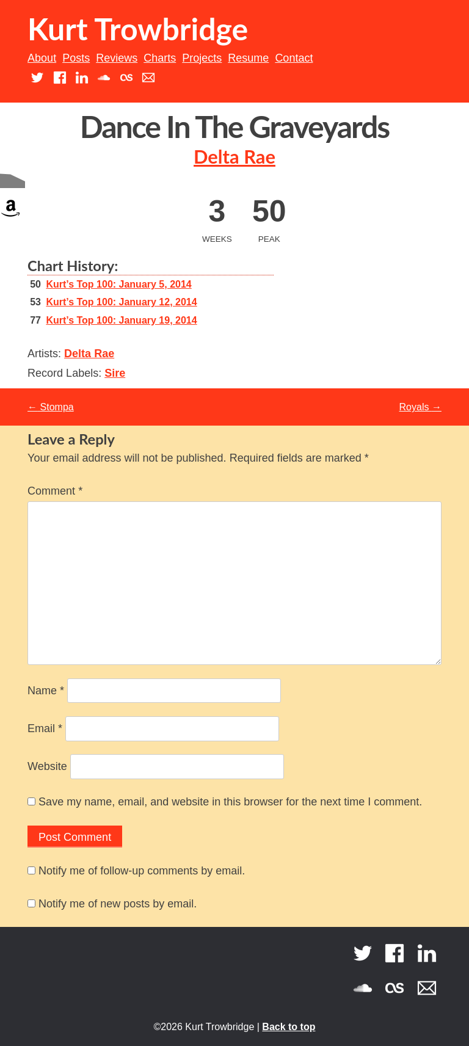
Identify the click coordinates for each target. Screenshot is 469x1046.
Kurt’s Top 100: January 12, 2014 (121, 302)
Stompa (50, 407)
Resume (248, 58)
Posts (76, 58)
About (41, 58)
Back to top (288, 1027)
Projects (202, 58)
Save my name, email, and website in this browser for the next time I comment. (230, 802)
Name (45, 691)
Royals (420, 407)
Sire (114, 373)
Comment (54, 491)
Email (44, 728)
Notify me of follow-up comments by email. (141, 871)
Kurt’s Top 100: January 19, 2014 (121, 320)
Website (47, 766)
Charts (160, 58)
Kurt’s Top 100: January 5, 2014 (118, 284)
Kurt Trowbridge (137, 28)
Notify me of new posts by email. (117, 904)
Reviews (116, 58)
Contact (294, 58)
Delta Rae (234, 156)
